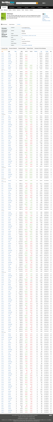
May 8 (3, 405)
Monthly (14, 10)
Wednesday (10, 61)
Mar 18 (3, 315)
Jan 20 (3, 215)
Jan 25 (3, 224)
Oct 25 (3, 58)
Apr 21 (3, 375)
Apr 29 (3, 389)
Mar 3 (2, 289)
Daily (2, 10)
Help (34, 416)
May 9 (3, 406)
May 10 (3, 408)
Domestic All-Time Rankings (40, 48)
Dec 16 (3, 150)
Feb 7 (2, 246)
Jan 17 (3, 209)
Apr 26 (3, 384)
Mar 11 (3, 303)
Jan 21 (3, 217)
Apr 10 (3, 356)
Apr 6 (2, 349)
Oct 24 (3, 56)
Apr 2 (2, 342)
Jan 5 (2, 188)
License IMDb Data (29, 416)
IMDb (31, 418)
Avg (41, 51)
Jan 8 (2, 193)
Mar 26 (3, 329)
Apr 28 (3, 387)
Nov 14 (3, 94)
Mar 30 (3, 337)
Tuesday (9, 60)
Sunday (9, 56)
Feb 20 (3, 269)
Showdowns (40, 7)
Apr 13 (3, 361)
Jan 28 (3, 229)
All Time (33, 7)
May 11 (3, 410)
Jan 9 (2, 195)
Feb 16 (3, 262)
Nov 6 (2, 80)
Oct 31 (3, 68)
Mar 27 (3, 331)
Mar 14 (3, 308)
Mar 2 (2, 287)
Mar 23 (3, 324)
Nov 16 (3, 97)
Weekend (6, 10)
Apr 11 (3, 358)
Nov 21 (3, 106)
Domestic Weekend (13, 48)
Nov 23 (3, 109)
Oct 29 (3, 65)
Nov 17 (3, 99)
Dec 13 (3, 145)
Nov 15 (3, 95)
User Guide (24, 416)
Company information (45, 17)
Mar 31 (3, 339)
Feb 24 (3, 277)
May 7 (3, 403)
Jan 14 (3, 204)
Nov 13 (3, 92)
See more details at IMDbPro (27, 45)
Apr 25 (3, 382)
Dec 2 (2, 126)
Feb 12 (3, 255)
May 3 (3, 396)
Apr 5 (2, 347)
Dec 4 (2, 129)
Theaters (35, 51)
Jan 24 (3, 222)
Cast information (45, 15)
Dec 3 (2, 128)
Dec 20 (3, 157)
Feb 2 (2, 238)
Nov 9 (2, 85)
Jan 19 (3, 213)
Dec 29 (3, 174)
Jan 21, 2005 (28, 35)
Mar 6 (2, 294)
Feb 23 (3, 275)
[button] (46, 21)
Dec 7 (2, 135)
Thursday (9, 63)
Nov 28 (3, 119)
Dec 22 (3, 161)
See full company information (26, 28)
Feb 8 (2, 248)
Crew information (45, 16)
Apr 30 (3, 391)
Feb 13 (3, 257)
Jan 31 (3, 234)
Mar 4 (2, 291)
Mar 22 (3, 322)
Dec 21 (3, 159)
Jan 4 (2, 186)
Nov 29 (3, 121)
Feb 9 (2, 250)
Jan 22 (3, 219)
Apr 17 (3, 368)
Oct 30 (3, 67)
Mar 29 (3, 335)
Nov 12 (3, 90)
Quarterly (18, 10)
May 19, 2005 (33, 35)
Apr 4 (2, 346)
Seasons (26, 10)
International (11, 7)
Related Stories (30, 48)
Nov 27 (3, 117)
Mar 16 (3, 312)
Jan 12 (3, 200)
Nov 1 (2, 71)
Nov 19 (3, 102)
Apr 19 (3, 372)
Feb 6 (2, 245)
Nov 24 (3, 111)
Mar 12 (3, 305)
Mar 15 (3, 310)
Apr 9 (2, 354)
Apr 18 (3, 370)
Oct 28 (3, 63)
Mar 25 (3, 327)
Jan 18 (3, 212)
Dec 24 (3, 164)
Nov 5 (2, 78)
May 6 (3, 401)
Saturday (9, 67)
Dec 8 (2, 136)
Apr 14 (3, 363)
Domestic (4, 7)
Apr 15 (3, 365)
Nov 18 (3, 101)
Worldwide (19, 7)
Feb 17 (3, 264)
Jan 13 (3, 202)
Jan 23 (3, 220)
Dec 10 (3, 140)
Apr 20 (3, 373)
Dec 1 (2, 124)
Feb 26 (3, 280)
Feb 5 (2, 243)
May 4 (3, 398)
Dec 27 (3, 170)
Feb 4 (2, 241)
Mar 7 (2, 296)
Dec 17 (3, 152)
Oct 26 (3, 60)
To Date (47, 51)
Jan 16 (3, 207)
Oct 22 (3, 53)
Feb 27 (3, 282)
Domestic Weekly (21, 48)
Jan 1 (2, 180)
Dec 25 (3, 166)
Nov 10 (3, 87)
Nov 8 (2, 83)
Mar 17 (3, 313)
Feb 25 (3, 279)
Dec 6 (2, 133)
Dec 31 (3, 177)
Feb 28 (3, 284)
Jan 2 (2, 183)
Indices (47, 7)
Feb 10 (3, 252)
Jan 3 (2, 185)
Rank (15, 51)
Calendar (26, 7)
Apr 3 (2, 344)
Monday (9, 58)
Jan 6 (2, 190)
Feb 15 (3, 260)
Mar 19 (3, 317)
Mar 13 (3, 306)
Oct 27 (3, 61)
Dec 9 (2, 138)
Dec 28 (3, 172)
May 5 (3, 399)
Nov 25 (3, 113)
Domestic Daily (5, 48)
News (43, 18)
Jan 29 (3, 231)
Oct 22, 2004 (24, 35)
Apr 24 (3, 380)
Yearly (23, 10)
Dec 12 (3, 143)
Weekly (10, 10)
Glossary (19, 416)
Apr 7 (2, 351)
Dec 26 (3, 169)
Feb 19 (3, 267)
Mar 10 (3, 301)
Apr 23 (3, 379)
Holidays (31, 10)
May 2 (3, 394)
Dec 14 (3, 147)
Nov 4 (2, 76)
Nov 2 (2, 73)
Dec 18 (3, 154)
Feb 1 (2, 236)
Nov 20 (3, 104)
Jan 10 (3, 197)
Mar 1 (2, 286)
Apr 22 (3, 377)
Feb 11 (3, 253)
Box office (44, 19)
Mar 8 (2, 298)
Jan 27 (3, 227)
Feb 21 (3, 271)
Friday (9, 53)
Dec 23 (3, 162)
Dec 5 (2, 131)
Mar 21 (3, 320)
